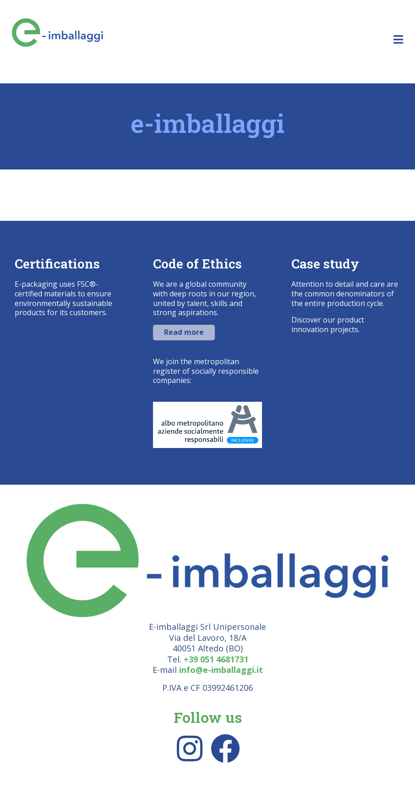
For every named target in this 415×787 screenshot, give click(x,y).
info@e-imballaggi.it (221, 669)
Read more (184, 332)
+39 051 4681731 (216, 659)
